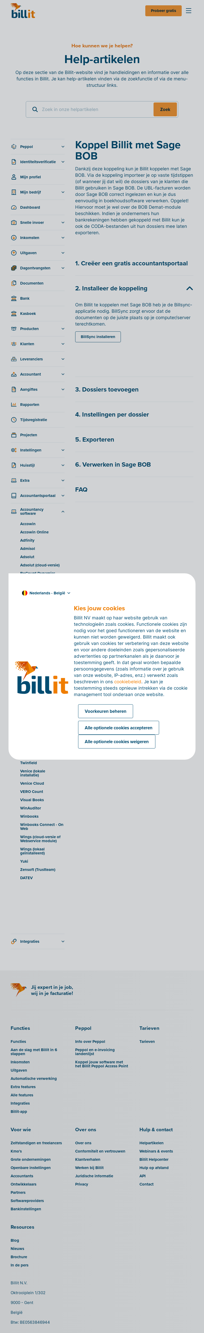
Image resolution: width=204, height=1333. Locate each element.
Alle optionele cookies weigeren (117, 741)
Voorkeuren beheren (105, 711)
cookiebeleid (127, 681)
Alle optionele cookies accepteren (118, 728)
